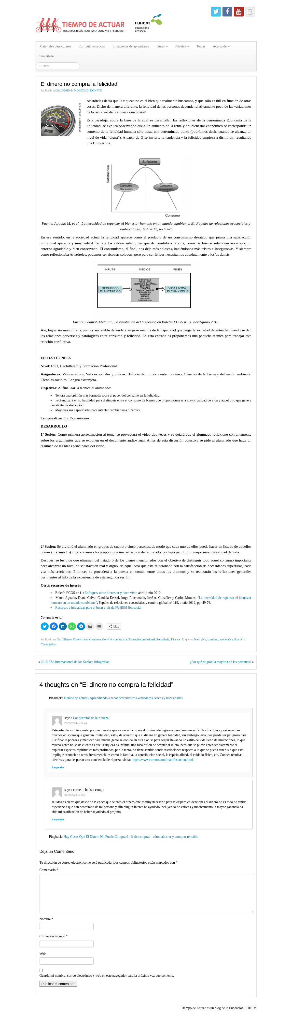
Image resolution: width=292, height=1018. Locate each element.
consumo (213, 639)
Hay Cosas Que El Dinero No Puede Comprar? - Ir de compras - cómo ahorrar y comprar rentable (131, 837)
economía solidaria (231, 639)
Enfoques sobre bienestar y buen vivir (111, 593)
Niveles (182, 46)
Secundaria (162, 639)
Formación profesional (141, 639)
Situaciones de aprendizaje (130, 46)
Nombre (46, 919)
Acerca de (221, 46)
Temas (200, 46)
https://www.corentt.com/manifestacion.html (162, 760)
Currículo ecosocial (91, 46)
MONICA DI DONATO (88, 90)
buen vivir (200, 639)
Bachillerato (64, 639)
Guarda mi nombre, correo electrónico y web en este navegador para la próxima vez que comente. (107, 975)
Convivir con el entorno (87, 639)
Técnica (175, 639)
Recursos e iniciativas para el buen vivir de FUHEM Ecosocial (98, 607)
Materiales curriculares (55, 46)
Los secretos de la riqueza (91, 718)
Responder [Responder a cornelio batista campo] (58, 819)
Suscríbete (47, 56)
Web (43, 953)
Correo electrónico (54, 936)
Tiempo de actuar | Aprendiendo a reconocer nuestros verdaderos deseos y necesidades (123, 698)
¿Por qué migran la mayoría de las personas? (220, 662)
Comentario (49, 870)
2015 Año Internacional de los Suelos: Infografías (75, 662)
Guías (162, 46)
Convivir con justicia (114, 639)
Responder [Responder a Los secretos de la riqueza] (58, 767)
